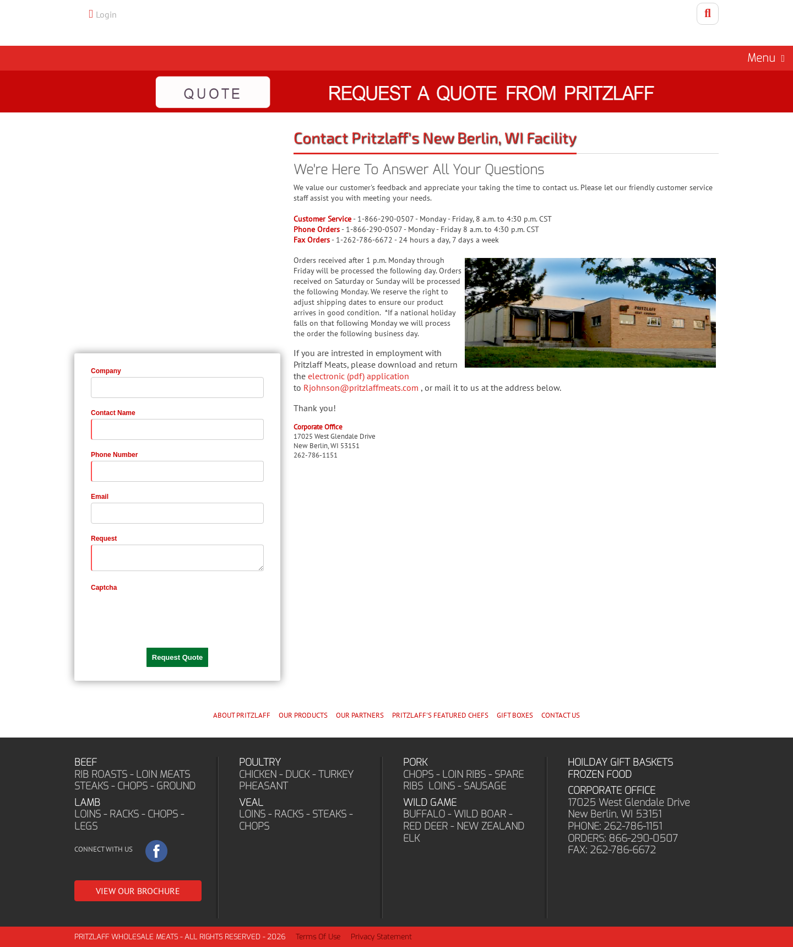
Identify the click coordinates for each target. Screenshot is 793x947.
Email (99, 497)
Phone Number (114, 455)
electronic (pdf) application (358, 375)
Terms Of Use (318, 936)
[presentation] (174, 615)
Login (106, 14)
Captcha (104, 587)
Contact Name (113, 413)
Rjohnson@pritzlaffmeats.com (361, 387)
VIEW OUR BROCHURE (138, 890)
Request (104, 538)
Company (106, 371)
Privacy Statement (381, 936)
